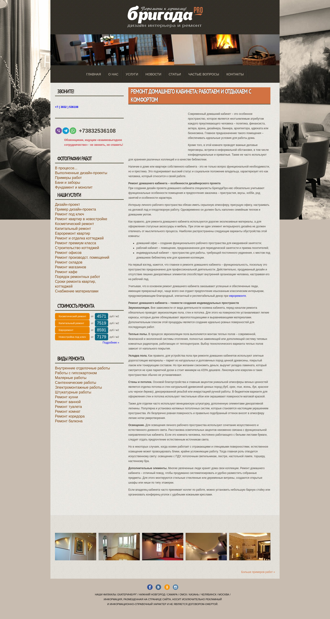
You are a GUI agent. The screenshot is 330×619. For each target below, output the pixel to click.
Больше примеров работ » (258, 572)
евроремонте (237, 295)
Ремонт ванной (68, 402)
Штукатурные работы (73, 392)
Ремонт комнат (67, 411)
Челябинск (208, 594)
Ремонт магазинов (70, 267)
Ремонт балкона (68, 421)
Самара (172, 594)
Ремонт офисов (68, 253)
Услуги (132, 74)
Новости (153, 74)
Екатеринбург (127, 594)
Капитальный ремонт (73, 229)
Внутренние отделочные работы (82, 368)
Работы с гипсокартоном (76, 373)
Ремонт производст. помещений (82, 257)
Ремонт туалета (68, 407)
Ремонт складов (68, 262)
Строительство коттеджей (77, 248)
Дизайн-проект (67, 204)
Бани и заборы (67, 182)
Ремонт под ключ (69, 214)
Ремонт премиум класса (75, 243)
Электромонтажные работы (78, 387)
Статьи (175, 74)
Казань (194, 594)
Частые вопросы (203, 74)
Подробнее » (111, 342)
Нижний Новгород (152, 594)
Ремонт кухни (66, 397)
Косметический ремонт (74, 224)
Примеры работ (68, 178)
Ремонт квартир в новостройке (81, 219)
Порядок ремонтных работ (77, 277)
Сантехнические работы (75, 383)
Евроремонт (66, 330)
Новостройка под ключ (72, 337)
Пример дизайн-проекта (75, 209)
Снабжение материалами (77, 291)
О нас (113, 74)
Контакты (235, 74)
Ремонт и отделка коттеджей (79, 238)
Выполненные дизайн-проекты (81, 173)
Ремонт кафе (66, 272)
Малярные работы (70, 378)
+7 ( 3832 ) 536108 (66, 107)
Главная (93, 74)
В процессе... (66, 168)
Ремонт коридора (70, 416)
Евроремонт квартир (72, 233)
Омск (183, 594)
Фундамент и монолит (74, 187)
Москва (223, 594)
